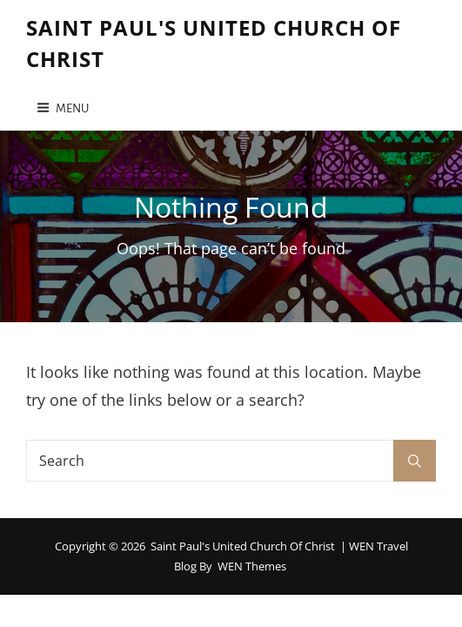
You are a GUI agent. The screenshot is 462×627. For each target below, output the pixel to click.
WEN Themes (252, 566)
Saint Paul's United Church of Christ (243, 546)
